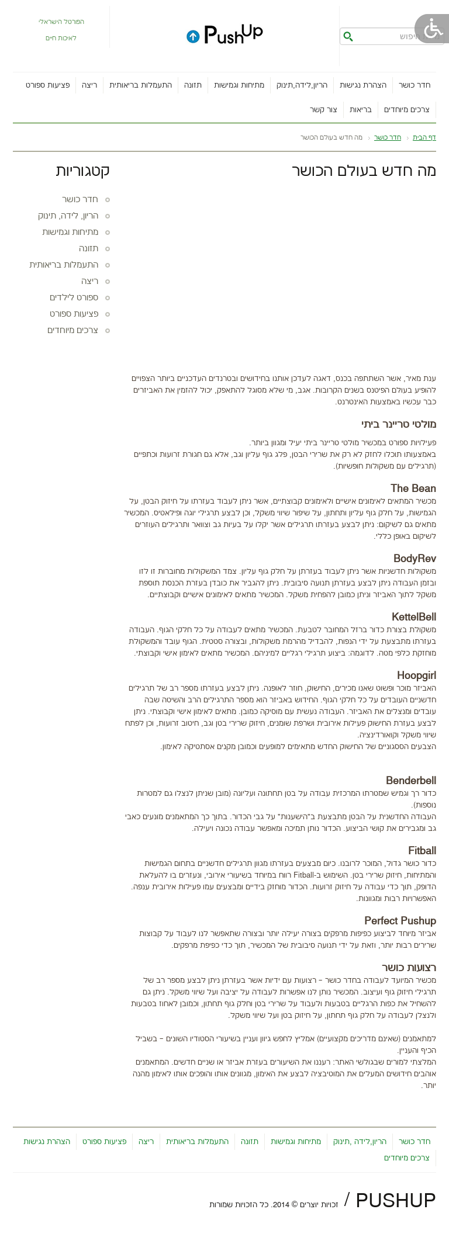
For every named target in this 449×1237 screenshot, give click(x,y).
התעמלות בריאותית (140, 85)
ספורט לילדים (74, 298)
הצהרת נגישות (363, 85)
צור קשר (323, 110)
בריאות (361, 110)
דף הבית (424, 138)
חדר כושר (414, 85)
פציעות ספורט (48, 85)
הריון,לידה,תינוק (302, 85)
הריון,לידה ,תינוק (359, 1141)
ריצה (89, 85)
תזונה (193, 85)
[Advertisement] (279, 273)
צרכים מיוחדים (407, 110)
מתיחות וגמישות (239, 85)
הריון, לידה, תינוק (68, 216)
